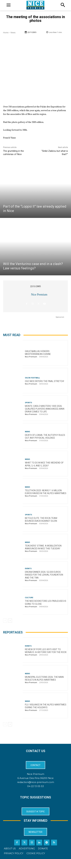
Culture (29, 597)
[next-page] (10, 621)
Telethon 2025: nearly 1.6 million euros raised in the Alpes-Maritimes (45, 492)
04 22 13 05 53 (35, 786)
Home (6, 32)
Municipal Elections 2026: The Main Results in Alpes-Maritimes (44, 678)
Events (28, 568)
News (13, 32)
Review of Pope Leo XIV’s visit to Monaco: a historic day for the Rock (45, 650)
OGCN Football (32, 378)
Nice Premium (39, 294)
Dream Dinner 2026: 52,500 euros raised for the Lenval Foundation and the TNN (44, 575)
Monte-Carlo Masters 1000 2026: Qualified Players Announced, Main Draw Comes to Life (44, 409)
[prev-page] (5, 621)
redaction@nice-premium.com (35, 782)
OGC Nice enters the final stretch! (44, 381)
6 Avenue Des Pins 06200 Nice (35, 778)
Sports (28, 402)
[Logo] (35, 5)
